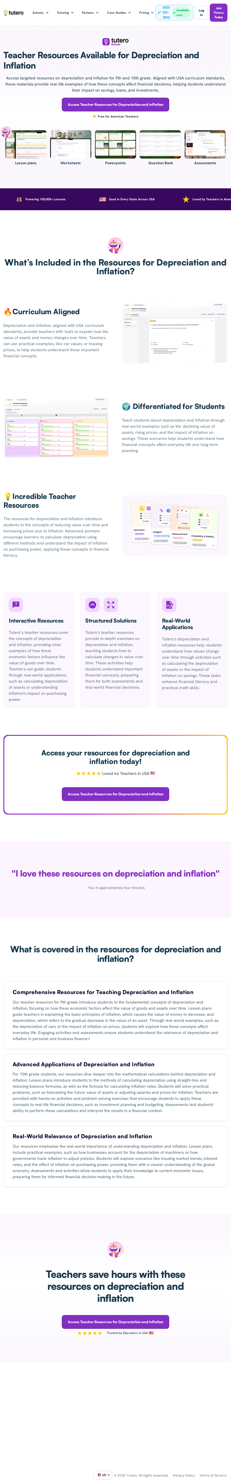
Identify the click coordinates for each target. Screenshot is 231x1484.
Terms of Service (212, 1475)
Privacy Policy (184, 1475)
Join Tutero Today (219, 12)
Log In (201, 12)
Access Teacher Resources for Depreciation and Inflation (116, 104)
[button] (41, 12)
